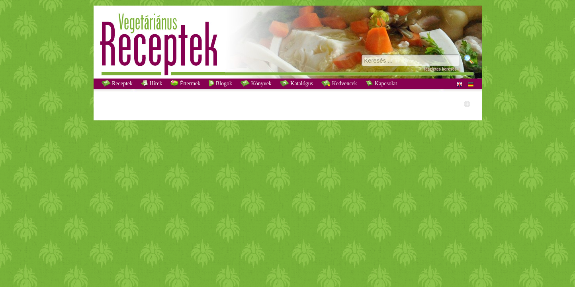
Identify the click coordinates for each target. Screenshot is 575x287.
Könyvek (256, 83)
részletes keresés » (442, 69)
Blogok (220, 83)
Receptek (117, 83)
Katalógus (296, 83)
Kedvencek (339, 83)
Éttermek (185, 83)
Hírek (151, 83)
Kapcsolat (381, 83)
